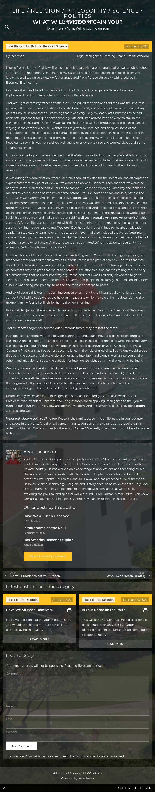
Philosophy (22, 46)
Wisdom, (12, 368)
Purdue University (100, 77)
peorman (17, 56)
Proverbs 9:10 (113, 373)
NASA (10, 217)
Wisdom (143, 56)
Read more (39, 639)
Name (10, 706)
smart (118, 356)
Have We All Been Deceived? (47, 516)
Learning (109, 56)
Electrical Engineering (21, 82)
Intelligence (93, 56)
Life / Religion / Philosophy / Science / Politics (77, 13)
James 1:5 (82, 428)
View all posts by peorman (47, 556)
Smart (131, 56)
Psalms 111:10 (76, 373)
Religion (49, 46)
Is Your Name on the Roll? (45, 528)
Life (10, 46)
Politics (36, 46)
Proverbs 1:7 (94, 373)
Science (61, 46)
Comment (14, 673)
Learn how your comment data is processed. (93, 756)
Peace (121, 56)
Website (12, 732)
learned (11, 346)
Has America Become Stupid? (48, 540)
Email (10, 719)
